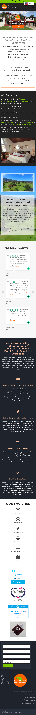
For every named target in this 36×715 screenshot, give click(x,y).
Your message (16, 661)
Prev (3, 292)
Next (33, 292)
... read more (17, 266)
